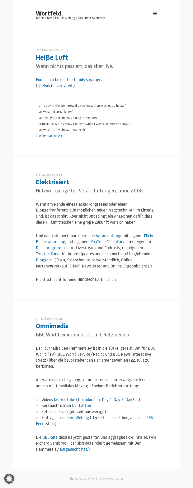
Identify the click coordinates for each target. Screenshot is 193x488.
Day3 (130, 399)
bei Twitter (82, 405)
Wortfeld (48, 13)
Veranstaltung (108, 235)
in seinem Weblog (73, 417)
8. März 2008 (44, 175)
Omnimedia (52, 325)
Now (46, 85)
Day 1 (107, 399)
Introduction (89, 399)
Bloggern (44, 259)
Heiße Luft (52, 57)
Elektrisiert (52, 181)
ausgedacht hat (73, 449)
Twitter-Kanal (48, 253)
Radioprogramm (50, 247)
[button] (9, 479)
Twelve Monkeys (49, 136)
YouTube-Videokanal (109, 241)
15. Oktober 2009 (47, 50)
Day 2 (118, 399)
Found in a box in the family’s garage (68, 79)
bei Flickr (60, 411)
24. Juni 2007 (44, 319)
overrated (63, 85)
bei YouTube (64, 399)
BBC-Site (50, 437)
